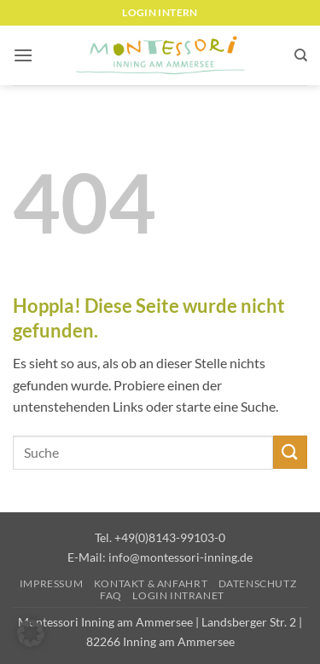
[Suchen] (300, 55)
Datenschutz (257, 583)
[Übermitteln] (290, 452)
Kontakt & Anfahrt (150, 583)
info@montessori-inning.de (180, 557)
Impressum (52, 583)
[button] (23, 55)
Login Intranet (178, 595)
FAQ (111, 595)
